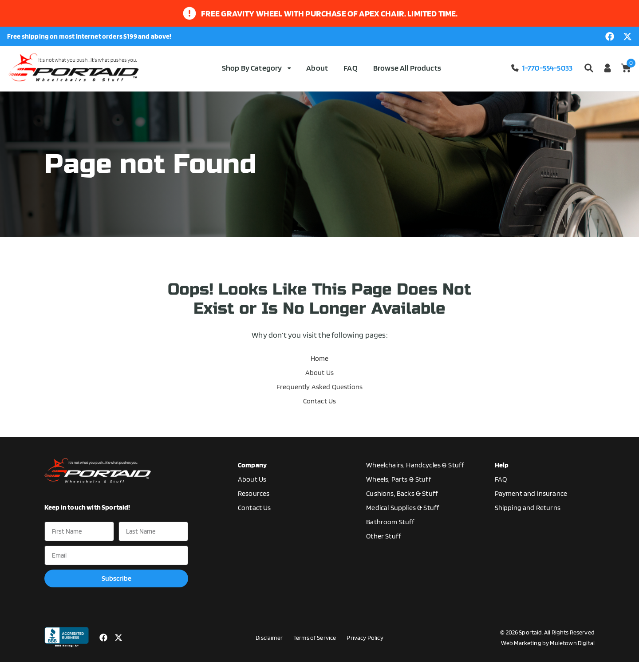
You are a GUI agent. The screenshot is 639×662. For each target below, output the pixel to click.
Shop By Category (256, 67)
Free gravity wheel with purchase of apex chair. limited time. (329, 13)
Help (502, 465)
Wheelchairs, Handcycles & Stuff (415, 465)
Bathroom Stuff (390, 522)
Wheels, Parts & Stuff (398, 479)
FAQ (350, 67)
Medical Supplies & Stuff (402, 507)
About (317, 67)
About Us (319, 372)
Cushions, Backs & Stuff (402, 493)
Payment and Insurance (531, 493)
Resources (253, 493)
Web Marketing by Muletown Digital (548, 642)
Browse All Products (407, 67)
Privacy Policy (365, 637)
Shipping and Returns (527, 507)
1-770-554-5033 (541, 67)
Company (252, 465)
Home (320, 358)
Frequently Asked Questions (319, 387)
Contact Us (319, 401)
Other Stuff (383, 536)
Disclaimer (269, 637)
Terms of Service (314, 637)
